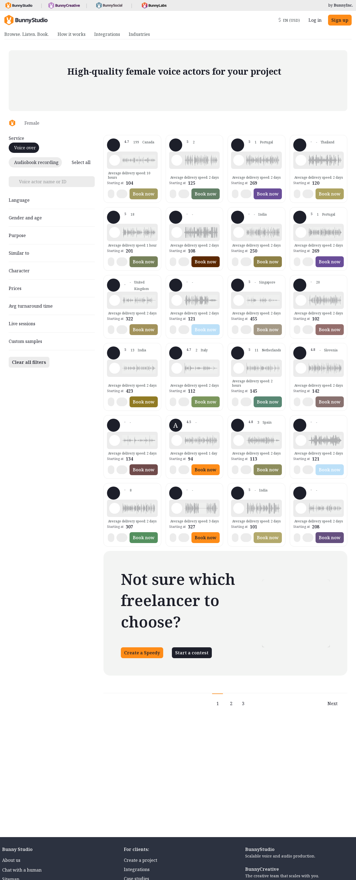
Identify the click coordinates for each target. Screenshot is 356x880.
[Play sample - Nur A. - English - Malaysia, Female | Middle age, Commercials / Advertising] (176, 508)
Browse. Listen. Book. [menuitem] (26, 34)
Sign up (339, 20)
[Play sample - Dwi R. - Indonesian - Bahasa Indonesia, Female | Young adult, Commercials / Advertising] (176, 300)
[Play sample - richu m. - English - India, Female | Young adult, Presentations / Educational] (238, 508)
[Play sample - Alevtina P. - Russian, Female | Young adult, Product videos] (238, 160)
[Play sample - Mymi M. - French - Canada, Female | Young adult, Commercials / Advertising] (114, 160)
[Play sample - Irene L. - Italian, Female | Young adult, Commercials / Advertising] (300, 368)
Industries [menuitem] (139, 34)
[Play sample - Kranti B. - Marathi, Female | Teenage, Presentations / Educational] (238, 232)
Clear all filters (29, 362)
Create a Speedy (142, 653)
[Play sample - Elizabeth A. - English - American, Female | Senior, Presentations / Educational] (114, 440)
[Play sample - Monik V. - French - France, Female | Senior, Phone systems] (114, 508)
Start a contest (192, 653)
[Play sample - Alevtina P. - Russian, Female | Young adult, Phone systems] (300, 232)
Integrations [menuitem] (107, 34)
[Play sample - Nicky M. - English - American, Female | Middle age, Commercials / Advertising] (114, 232)
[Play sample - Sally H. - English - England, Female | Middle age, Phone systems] (114, 300)
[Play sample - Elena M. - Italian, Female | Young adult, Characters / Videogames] (176, 368)
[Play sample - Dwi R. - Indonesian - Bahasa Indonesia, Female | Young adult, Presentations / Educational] (300, 440)
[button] (138, 160)
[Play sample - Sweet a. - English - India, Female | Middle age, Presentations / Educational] (114, 368)
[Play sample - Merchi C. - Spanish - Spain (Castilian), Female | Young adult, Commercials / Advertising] (238, 440)
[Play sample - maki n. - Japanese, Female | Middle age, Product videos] (300, 508)
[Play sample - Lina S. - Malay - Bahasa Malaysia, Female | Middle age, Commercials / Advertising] (238, 300)
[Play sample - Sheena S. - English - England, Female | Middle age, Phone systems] (300, 300)
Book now (144, 194)
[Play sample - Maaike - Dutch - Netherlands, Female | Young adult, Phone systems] (238, 368)
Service (16, 138)
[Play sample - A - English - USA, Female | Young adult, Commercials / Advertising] (176, 440)
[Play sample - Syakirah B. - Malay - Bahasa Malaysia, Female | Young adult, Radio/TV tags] (176, 160)
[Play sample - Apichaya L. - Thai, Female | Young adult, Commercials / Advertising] (300, 160)
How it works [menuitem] (72, 34)
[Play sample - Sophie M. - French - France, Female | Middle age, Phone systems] (176, 232)
